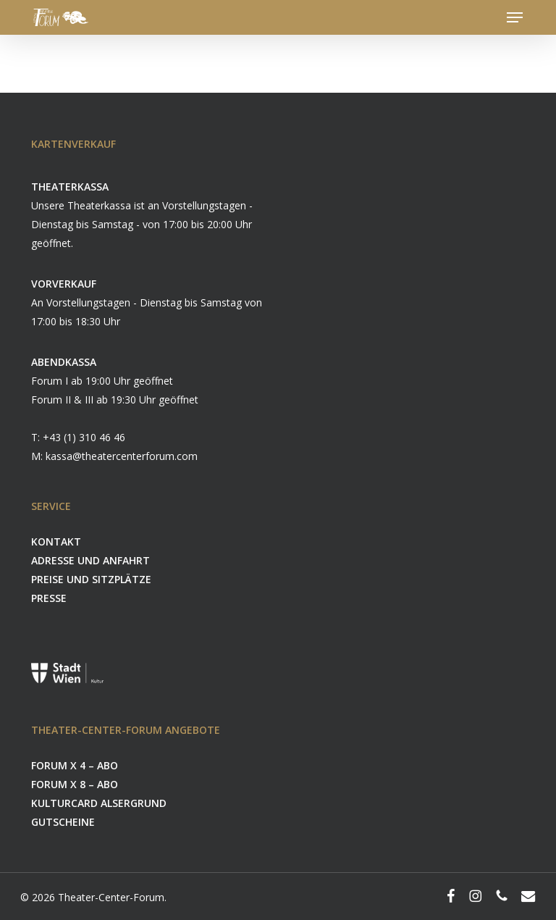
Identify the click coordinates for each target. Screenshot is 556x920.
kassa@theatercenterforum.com (122, 456)
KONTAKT (56, 541)
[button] (515, 17)
